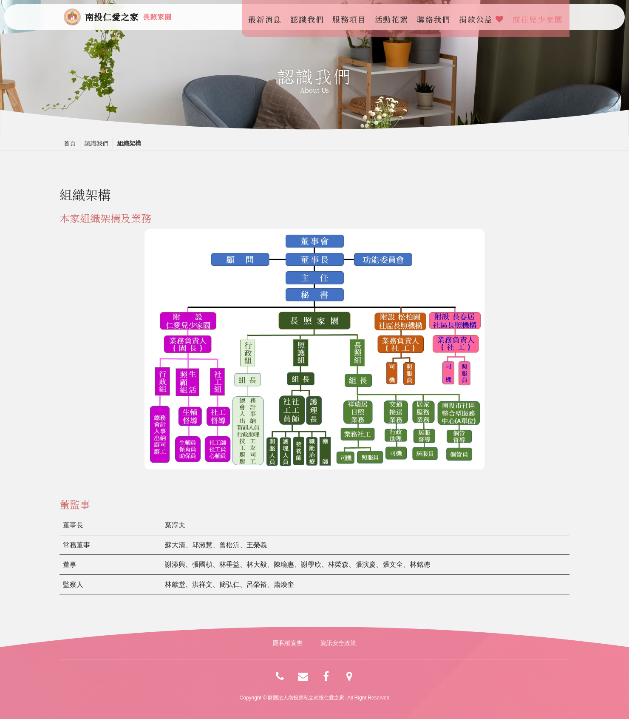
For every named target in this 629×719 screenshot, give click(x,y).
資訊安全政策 (338, 642)
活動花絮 (394, 17)
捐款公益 (483, 17)
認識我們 (309, 17)
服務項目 (351, 17)
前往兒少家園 (540, 17)
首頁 (70, 143)
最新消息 (267, 17)
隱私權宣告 (288, 642)
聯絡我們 (436, 17)
